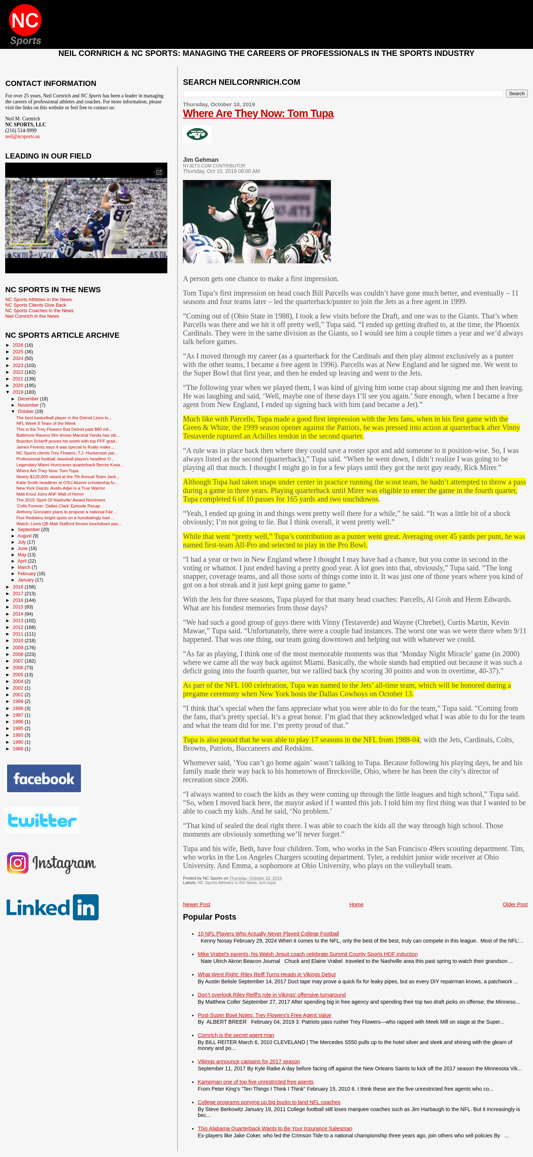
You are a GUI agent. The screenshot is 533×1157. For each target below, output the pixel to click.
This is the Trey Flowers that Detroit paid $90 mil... (64, 429)
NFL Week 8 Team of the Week (46, 423)
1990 (18, 742)
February (27, 573)
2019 (18, 392)
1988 (18, 748)
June (23, 548)
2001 (18, 694)
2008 (18, 654)
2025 (18, 351)
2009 (18, 647)
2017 (18, 593)
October (26, 411)
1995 (18, 728)
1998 (18, 708)
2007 (18, 661)
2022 (18, 372)
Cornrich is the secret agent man (236, 1035)
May (23, 554)
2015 (18, 607)
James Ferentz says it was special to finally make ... (65, 446)
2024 (18, 358)
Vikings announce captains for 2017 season (249, 1061)
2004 (18, 681)
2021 (18, 378)
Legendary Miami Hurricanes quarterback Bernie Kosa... (69, 464)
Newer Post (196, 904)
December (29, 398)
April (22, 561)
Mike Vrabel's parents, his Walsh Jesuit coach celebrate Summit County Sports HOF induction (308, 954)
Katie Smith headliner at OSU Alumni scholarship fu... (67, 482)
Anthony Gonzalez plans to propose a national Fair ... (67, 511)
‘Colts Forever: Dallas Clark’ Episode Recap (58, 505)
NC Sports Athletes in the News (227, 882)
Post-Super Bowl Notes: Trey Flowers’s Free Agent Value (264, 1015)
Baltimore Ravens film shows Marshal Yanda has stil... (68, 435)
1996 (18, 721)
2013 (18, 620)
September (29, 529)
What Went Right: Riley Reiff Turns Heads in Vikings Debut (267, 974)
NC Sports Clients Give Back (35, 305)
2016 (18, 600)
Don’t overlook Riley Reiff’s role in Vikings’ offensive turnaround (272, 995)
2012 (18, 627)
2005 (18, 674)
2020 (18, 385)
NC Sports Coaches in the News (39, 310)
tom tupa (267, 882)
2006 (18, 667)
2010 (18, 640)
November (29, 405)
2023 (18, 365)
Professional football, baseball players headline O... (65, 458)
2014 (18, 614)
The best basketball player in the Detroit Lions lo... (64, 417)
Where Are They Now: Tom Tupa (258, 113)
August (25, 536)
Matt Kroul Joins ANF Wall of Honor (50, 493)
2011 (18, 634)
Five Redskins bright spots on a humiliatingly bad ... (65, 517)
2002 (18, 688)
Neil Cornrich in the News (32, 316)
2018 (18, 587)
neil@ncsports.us (22, 136)
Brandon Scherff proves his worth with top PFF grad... (67, 441)
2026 (18, 345)
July (22, 542)
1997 (18, 715)
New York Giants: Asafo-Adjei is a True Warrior (60, 488)
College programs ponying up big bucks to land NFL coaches (269, 1102)
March (24, 567)
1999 (18, 701)
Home (356, 904)
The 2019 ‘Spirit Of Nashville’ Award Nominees (60, 499)
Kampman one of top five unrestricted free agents (256, 1082)
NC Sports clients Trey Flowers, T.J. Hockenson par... (67, 452)
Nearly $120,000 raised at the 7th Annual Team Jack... (68, 476)
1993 (18, 735)
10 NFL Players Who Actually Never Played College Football (268, 934)
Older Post (515, 904)
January (26, 580)
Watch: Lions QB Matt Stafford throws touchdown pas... (69, 523)
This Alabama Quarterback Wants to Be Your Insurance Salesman (275, 1128)
